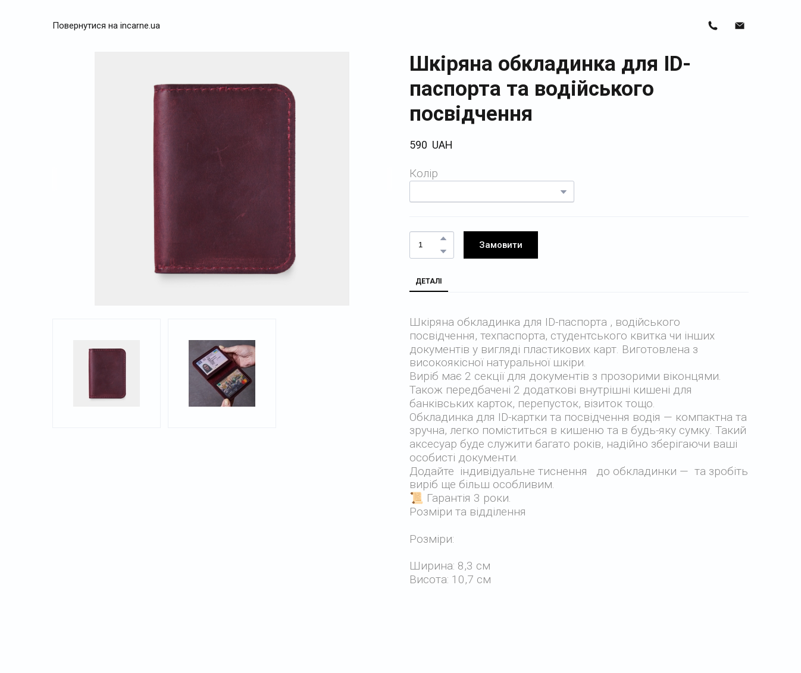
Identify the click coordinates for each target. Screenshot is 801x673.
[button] (106, 26)
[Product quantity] (428, 245)
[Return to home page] (400, 26)
